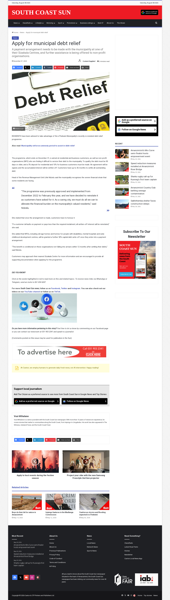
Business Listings (86, 23)
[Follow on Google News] (84, 401)
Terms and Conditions (57, 562)
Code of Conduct (55, 558)
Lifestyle (39, 23)
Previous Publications (57, 551)
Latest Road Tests (131, 547)
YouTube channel (32, 292)
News (16, 23)
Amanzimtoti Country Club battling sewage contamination (143, 190)
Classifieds (27, 23)
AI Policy (52, 566)
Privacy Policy (54, 555)
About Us (110, 23)
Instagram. (76, 288)
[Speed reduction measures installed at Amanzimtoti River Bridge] (122, 166)
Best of (100, 23)
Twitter (64, 288)
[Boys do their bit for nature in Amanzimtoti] (27, 502)
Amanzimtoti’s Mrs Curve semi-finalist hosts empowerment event (142, 153)
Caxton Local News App (133, 558)
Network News (92, 547)
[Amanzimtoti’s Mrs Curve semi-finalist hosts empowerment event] (122, 153)
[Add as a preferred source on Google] (149, 12)
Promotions (71, 23)
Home (15, 32)
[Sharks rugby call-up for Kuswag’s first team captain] (122, 180)
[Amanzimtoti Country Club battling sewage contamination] (122, 191)
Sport (60, 23)
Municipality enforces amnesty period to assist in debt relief (48, 146)
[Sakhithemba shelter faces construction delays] (122, 204)
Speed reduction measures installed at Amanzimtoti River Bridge (143, 166)
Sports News (92, 551)
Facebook (55, 288)
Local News (91, 543)
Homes (127, 551)
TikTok (57, 292)
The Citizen (121, 23)
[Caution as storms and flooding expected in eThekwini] (94, 502)
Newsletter (128, 555)
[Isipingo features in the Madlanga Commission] (61, 502)
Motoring (50, 23)
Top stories (148, 595)
